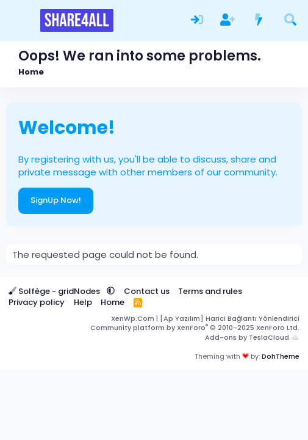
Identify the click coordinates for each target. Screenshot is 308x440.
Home (112, 302)
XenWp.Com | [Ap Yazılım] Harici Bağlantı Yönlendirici (205, 318)
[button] (110, 291)
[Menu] (16, 20)
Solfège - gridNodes (55, 291)
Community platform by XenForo (194, 327)
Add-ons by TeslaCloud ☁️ (252, 337)
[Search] (290, 20)
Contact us (147, 291)
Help (83, 302)
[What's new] (259, 20)
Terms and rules (210, 291)
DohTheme (280, 356)
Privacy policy (37, 302)
